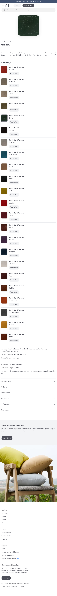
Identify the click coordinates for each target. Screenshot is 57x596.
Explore (39, 1)
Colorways (6, 63)
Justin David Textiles (6, 41)
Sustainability (6, 536)
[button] (3, 5)
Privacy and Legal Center (10, 552)
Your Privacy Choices (10, 558)
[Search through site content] (29, 10)
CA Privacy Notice (8, 555)
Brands (4, 516)
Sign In (17, 5)
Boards (4, 519)
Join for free (28, 5)
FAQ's (3, 549)
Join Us (6, 578)
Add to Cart (14, 146)
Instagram (5, 586)
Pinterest (14, 586)
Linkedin (22, 586)
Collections (5, 523)
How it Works (6, 532)
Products (5, 513)
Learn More (7, 438)
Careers (4, 539)
